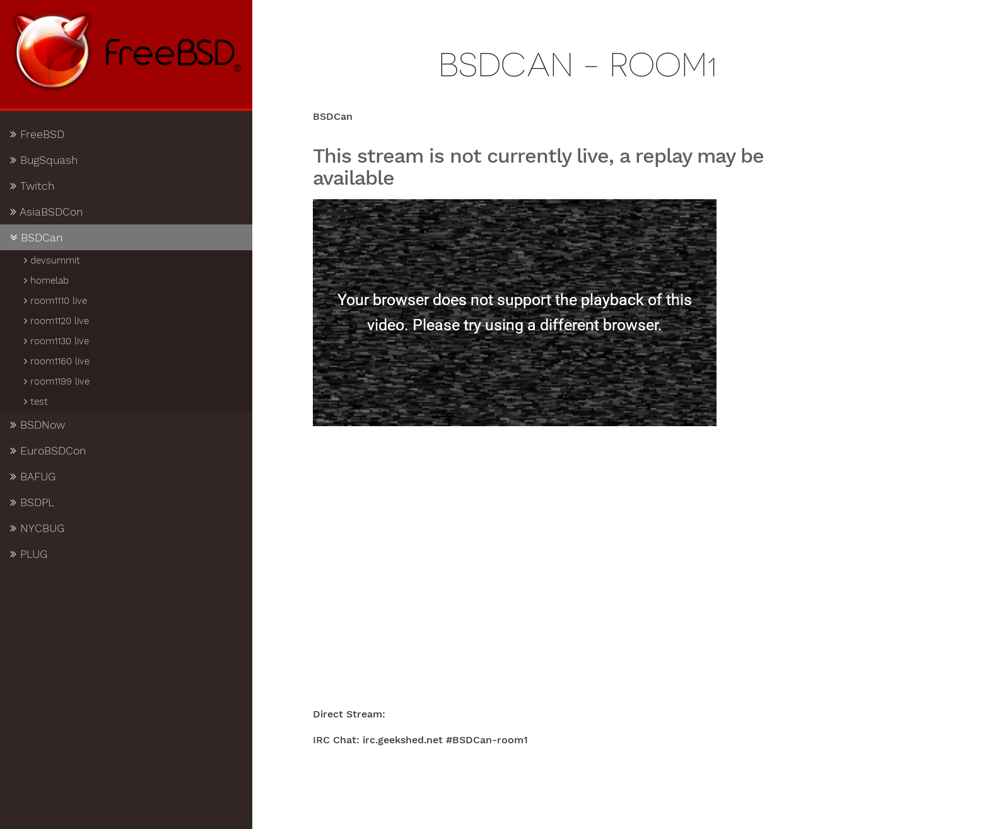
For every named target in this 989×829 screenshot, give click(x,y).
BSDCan (36, 237)
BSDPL (32, 502)
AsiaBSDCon (46, 212)
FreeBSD (37, 134)
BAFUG (33, 476)
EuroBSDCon (48, 450)
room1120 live (55, 321)
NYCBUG (37, 528)
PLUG (28, 554)
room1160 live (56, 361)
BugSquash (44, 160)
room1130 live (55, 341)
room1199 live (56, 381)
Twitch (32, 186)
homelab (45, 280)
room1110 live (54, 300)
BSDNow (37, 425)
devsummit (51, 260)
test (35, 401)
